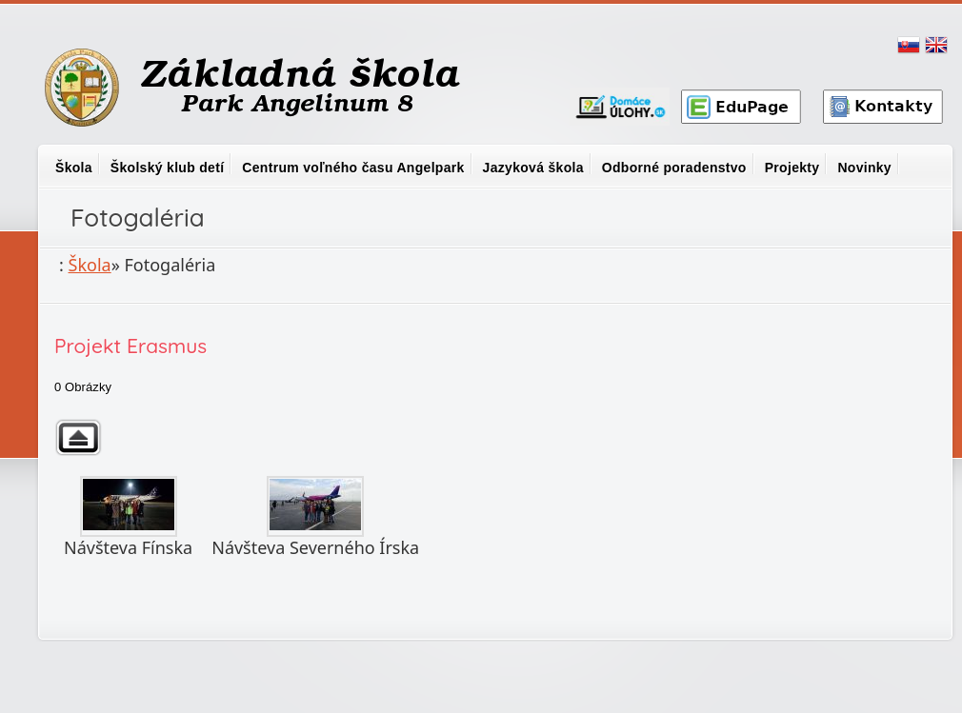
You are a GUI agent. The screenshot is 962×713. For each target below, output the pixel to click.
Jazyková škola (533, 167)
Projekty (792, 167)
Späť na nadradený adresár (78, 437)
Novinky (864, 167)
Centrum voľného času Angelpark (353, 167)
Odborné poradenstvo (674, 167)
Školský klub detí (167, 167)
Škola (73, 167)
